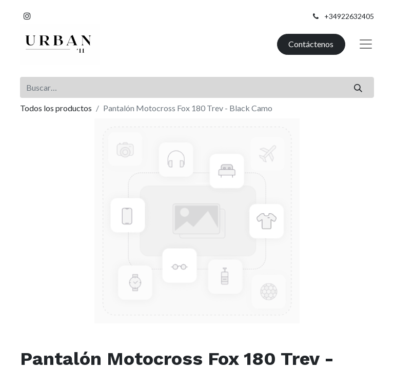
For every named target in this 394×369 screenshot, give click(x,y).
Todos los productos (56, 108)
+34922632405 (349, 16)
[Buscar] (358, 87)
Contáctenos (310, 44)
